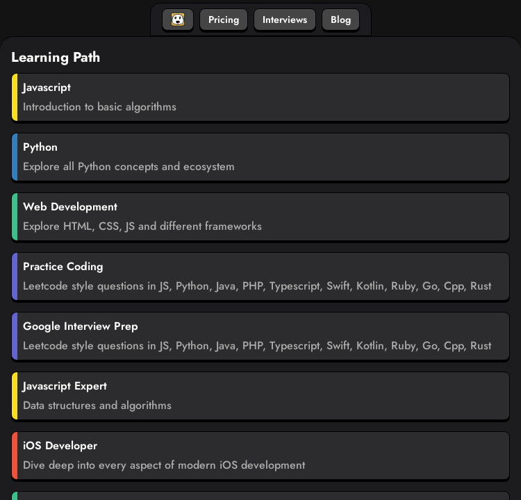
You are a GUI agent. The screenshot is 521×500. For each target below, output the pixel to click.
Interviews (285, 19)
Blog (341, 19)
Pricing (223, 19)
